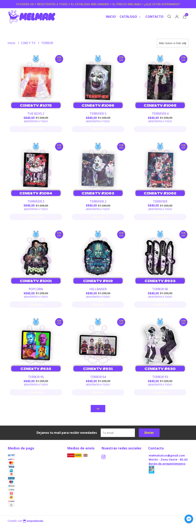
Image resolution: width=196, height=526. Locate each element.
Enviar (149, 433)
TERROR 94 (98, 377)
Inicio (111, 17)
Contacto (154, 17)
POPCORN (36, 289)
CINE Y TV (28, 43)
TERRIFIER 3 (35, 201)
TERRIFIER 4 (160, 114)
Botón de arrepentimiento (167, 463)
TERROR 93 (160, 377)
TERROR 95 (36, 377)
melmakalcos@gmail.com (167, 455)
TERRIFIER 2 (98, 201)
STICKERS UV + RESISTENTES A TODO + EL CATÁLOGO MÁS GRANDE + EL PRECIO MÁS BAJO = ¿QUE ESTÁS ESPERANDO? (98, 4)
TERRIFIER (160, 201)
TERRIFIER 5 (98, 114)
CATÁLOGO (131, 17)
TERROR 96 (160, 289)
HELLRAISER (98, 289)
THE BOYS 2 (35, 114)
